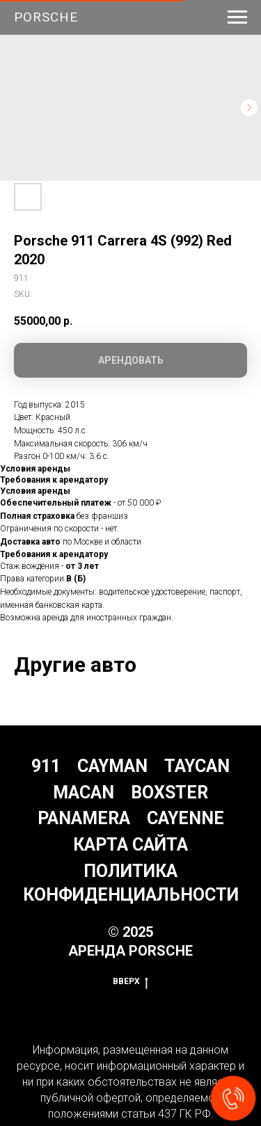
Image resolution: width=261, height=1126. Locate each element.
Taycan (197, 766)
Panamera (84, 818)
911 (46, 766)
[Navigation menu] (237, 17)
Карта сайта (130, 845)
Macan (83, 792)
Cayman (112, 766)
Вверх (130, 981)
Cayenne (185, 818)
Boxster (169, 792)
